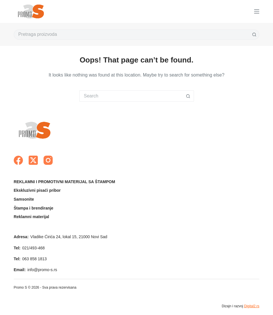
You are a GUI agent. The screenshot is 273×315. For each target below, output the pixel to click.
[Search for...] (132, 35)
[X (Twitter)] (33, 160)
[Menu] (256, 11)
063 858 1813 (34, 259)
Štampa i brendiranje (33, 208)
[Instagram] (48, 160)
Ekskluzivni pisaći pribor (37, 190)
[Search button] (254, 35)
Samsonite (24, 199)
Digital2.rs (251, 306)
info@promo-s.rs (42, 269)
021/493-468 (33, 248)
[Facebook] (18, 160)
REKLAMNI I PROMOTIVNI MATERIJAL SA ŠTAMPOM (64, 181)
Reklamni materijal (31, 216)
